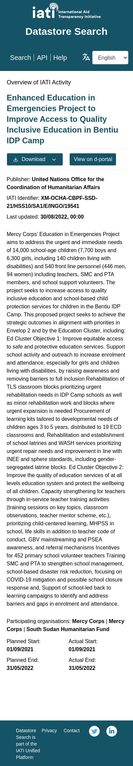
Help (60, 57)
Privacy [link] (49, 730)
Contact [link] (72, 730)
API (42, 57)
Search (20, 57)
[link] (94, 743)
